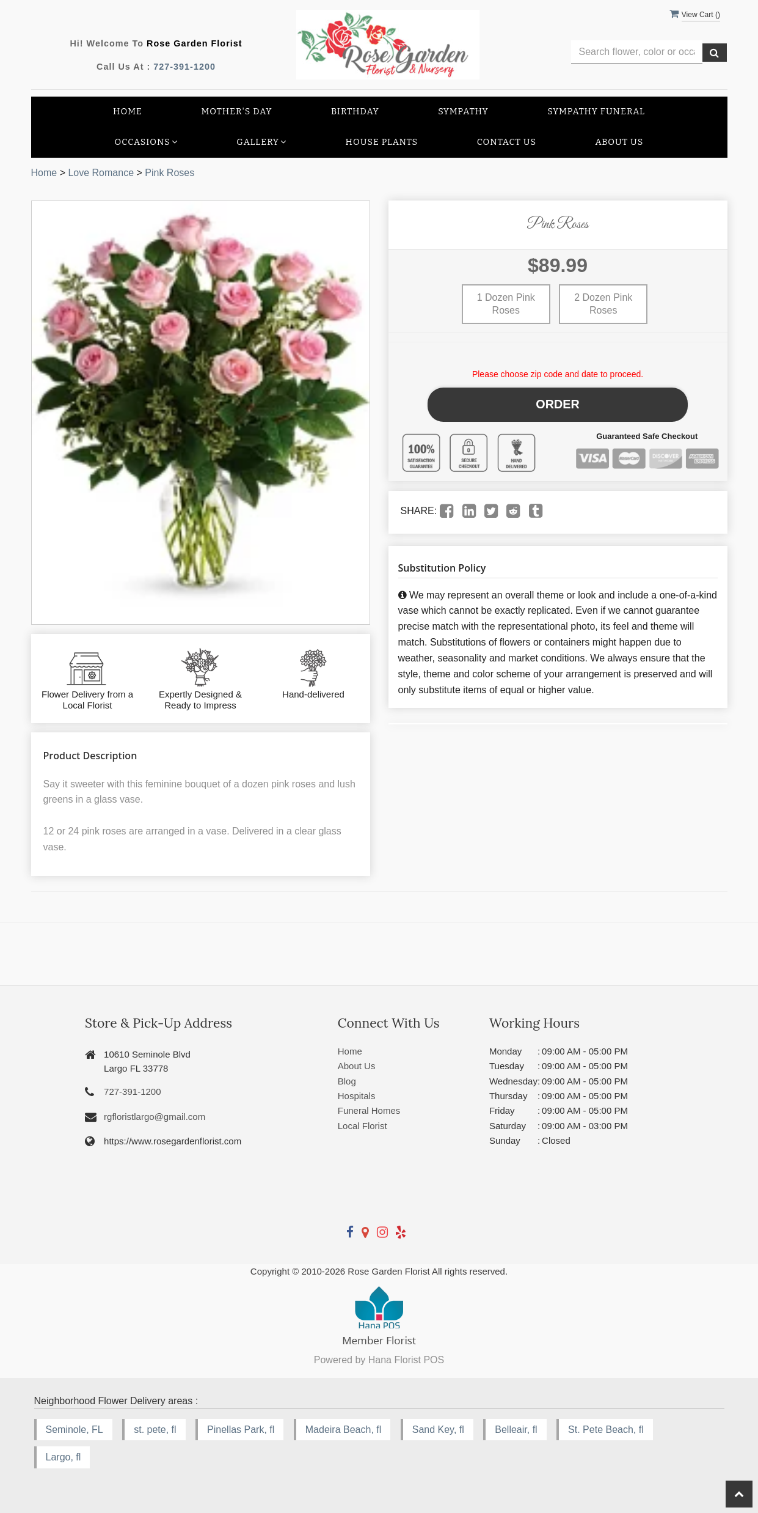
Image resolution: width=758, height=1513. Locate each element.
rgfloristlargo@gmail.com (154, 1116)
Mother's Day (236, 111)
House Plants (382, 142)
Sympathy (463, 111)
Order (558, 402)
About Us (620, 142)
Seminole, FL (74, 1429)
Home (127, 111)
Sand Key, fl (438, 1429)
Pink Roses (169, 172)
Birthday (355, 111)
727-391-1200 (184, 67)
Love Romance (101, 172)
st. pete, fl (155, 1429)
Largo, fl (63, 1457)
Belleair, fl (516, 1429)
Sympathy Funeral (596, 111)
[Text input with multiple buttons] (636, 52)
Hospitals (357, 1096)
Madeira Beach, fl (343, 1429)
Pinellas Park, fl (240, 1429)
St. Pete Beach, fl (606, 1429)
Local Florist (362, 1126)
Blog (347, 1081)
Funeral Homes (369, 1110)
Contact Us (506, 142)
